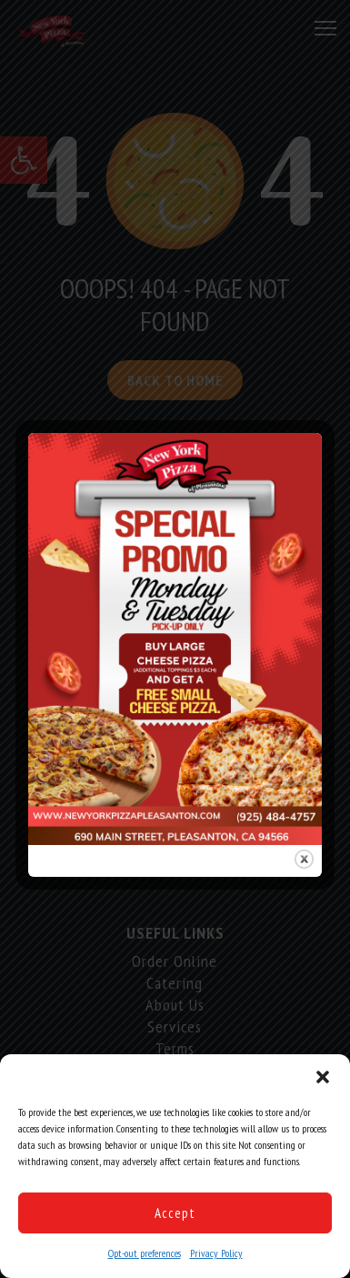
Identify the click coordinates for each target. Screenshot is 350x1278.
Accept (175, 1213)
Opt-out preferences (144, 1253)
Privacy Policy (216, 1253)
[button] (323, 1077)
